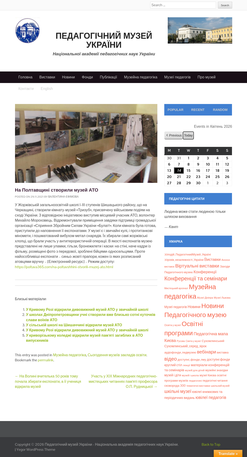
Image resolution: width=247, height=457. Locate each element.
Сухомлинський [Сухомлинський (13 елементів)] (213, 341)
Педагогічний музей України (104, 40)
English (47, 89)
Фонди (87, 77)
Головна (25, 77)
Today (188, 135)
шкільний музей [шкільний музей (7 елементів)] (220, 385)
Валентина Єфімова (63, 197)
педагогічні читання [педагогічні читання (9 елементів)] (215, 381)
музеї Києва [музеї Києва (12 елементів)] (208, 375)
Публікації (108, 77)
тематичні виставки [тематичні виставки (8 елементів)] (198, 385)
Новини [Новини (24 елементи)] (194, 306)
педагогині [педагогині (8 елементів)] (195, 380)
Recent (198, 110)
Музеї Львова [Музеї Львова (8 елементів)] (222, 297)
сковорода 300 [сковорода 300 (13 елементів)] (175, 386)
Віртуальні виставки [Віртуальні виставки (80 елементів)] (197, 266)
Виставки (47, 77)
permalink (45, 360)
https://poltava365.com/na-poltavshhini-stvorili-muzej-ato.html (64, 266)
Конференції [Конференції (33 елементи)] (205, 271)
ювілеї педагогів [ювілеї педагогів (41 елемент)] (210, 397)
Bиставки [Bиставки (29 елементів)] (212, 259)
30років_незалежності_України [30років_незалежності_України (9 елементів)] (184, 260)
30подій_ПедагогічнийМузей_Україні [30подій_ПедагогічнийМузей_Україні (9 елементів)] (187, 254)
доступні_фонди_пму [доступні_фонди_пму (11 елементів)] (192, 360)
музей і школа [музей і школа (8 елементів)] (190, 375)
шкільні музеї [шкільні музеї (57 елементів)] (177, 391)
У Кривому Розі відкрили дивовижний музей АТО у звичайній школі (87, 309)
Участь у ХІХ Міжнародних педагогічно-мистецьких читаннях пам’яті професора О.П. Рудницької (123, 381)
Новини (68, 77)
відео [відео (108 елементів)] (170, 359)
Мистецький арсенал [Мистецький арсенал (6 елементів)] (176, 288)
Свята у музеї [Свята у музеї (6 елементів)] (193, 341)
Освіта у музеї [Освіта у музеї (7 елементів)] (172, 325)
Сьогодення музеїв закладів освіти (117, 355)
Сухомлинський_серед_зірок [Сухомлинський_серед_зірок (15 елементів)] (185, 346)
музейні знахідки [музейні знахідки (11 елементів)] (216, 370)
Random (220, 110)
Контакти (26, 89)
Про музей (207, 77)
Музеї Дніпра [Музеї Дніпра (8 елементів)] (205, 297)
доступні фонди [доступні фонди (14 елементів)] (218, 359)
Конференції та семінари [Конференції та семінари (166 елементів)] (195, 278)
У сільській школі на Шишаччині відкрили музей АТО (74, 325)
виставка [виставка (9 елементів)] (223, 352)
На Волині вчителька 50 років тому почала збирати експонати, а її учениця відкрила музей (48, 381)
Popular (175, 110)
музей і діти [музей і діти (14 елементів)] (172, 375)
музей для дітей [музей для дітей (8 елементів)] (194, 370)
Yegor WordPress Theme (35, 449)
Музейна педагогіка (140, 77)
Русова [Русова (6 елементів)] (181, 341)
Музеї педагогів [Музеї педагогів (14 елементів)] (175, 307)
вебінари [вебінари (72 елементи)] (206, 352)
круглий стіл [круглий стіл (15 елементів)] (173, 365)
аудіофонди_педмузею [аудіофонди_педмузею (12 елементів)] (180, 352)
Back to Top (211, 444)
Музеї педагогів (177, 77)
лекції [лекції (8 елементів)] (186, 365)
